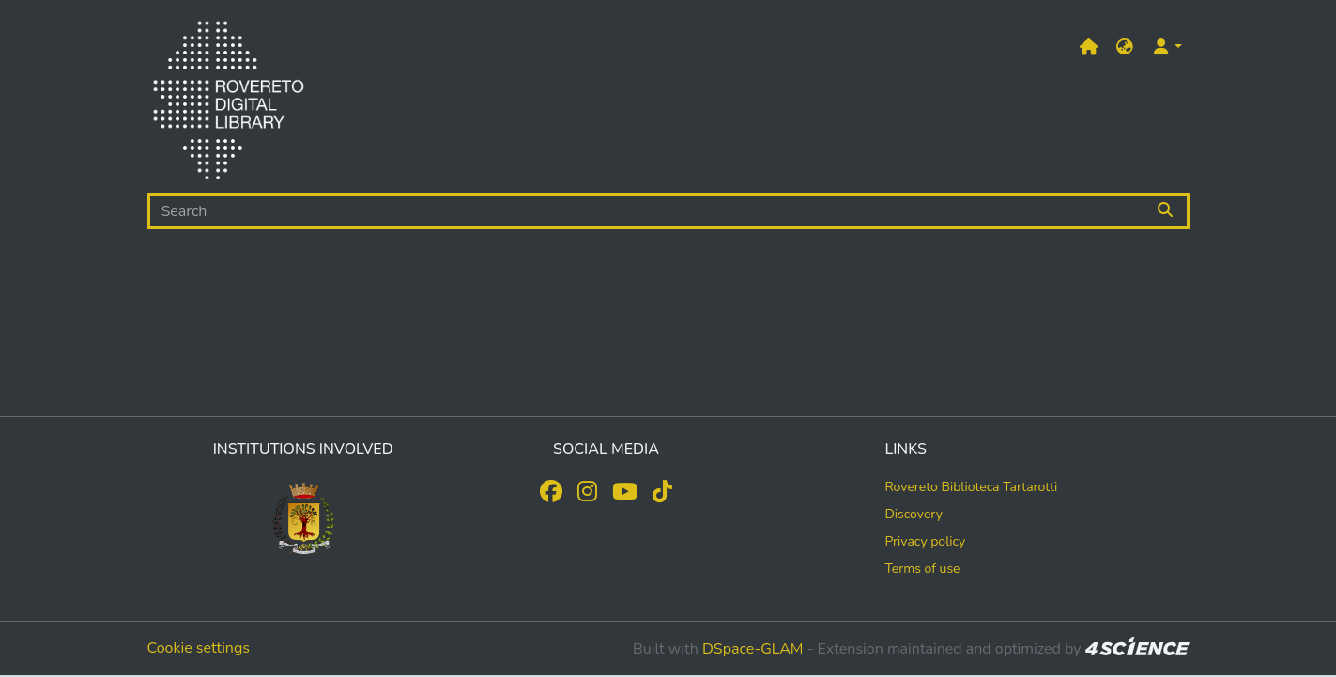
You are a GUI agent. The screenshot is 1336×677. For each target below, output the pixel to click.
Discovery (913, 514)
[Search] (646, 211)
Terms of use (922, 568)
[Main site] (1089, 47)
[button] (1125, 47)
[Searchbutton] (1166, 211)
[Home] (228, 104)
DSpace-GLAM (753, 649)
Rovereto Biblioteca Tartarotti (970, 487)
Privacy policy (924, 541)
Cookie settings (199, 648)
